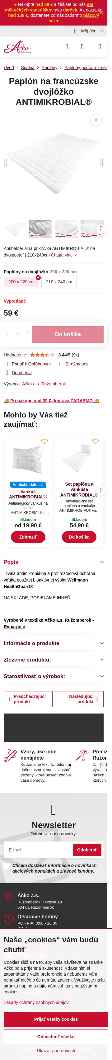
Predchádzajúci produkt (27, 699)
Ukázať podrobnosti (56, 1050)
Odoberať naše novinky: (53, 833)
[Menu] (99, 46)
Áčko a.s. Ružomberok (44, 383)
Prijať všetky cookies (56, 1019)
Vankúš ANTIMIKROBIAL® (28, 494)
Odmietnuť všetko (56, 1036)
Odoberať (87, 849)
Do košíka (68, 334)
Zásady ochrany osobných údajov (36, 1002)
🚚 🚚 (51, 400)
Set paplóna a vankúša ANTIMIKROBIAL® (79, 489)
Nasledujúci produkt (83, 699)
